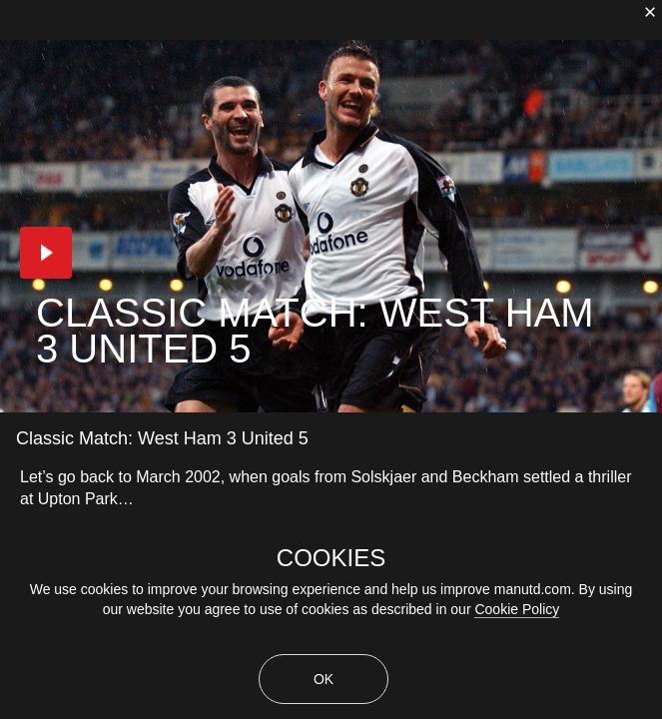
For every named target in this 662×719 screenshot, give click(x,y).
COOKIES (331, 558)
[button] (46, 253)
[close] (650, 12)
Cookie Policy (516, 609)
